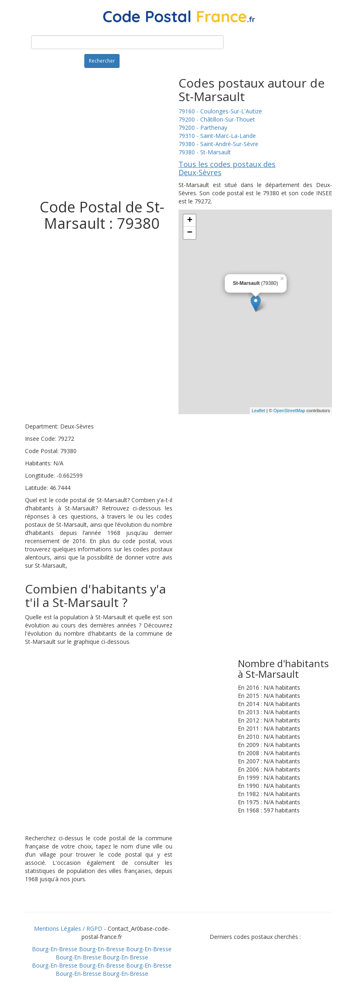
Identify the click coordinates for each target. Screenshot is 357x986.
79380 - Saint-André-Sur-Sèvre (218, 144)
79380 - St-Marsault (204, 152)
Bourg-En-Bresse (54, 949)
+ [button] (189, 220)
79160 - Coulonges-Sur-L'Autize (220, 111)
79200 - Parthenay (202, 127)
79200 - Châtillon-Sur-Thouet (216, 119)
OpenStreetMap (289, 410)
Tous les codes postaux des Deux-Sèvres (227, 168)
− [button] (189, 233)
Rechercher (102, 60)
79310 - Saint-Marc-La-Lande (217, 136)
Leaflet (258, 410)
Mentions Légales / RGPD (68, 928)
